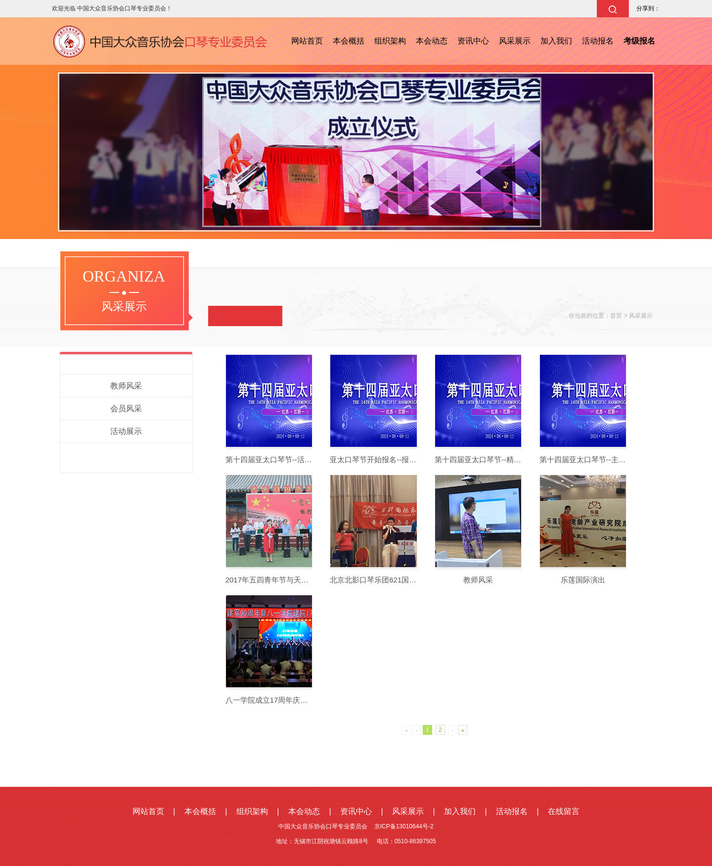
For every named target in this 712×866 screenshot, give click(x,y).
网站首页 (307, 41)
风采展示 (515, 41)
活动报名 (598, 41)
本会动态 (431, 41)
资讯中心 (473, 41)
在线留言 (563, 811)
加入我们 (556, 41)
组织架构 (390, 41)
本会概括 (348, 41)
